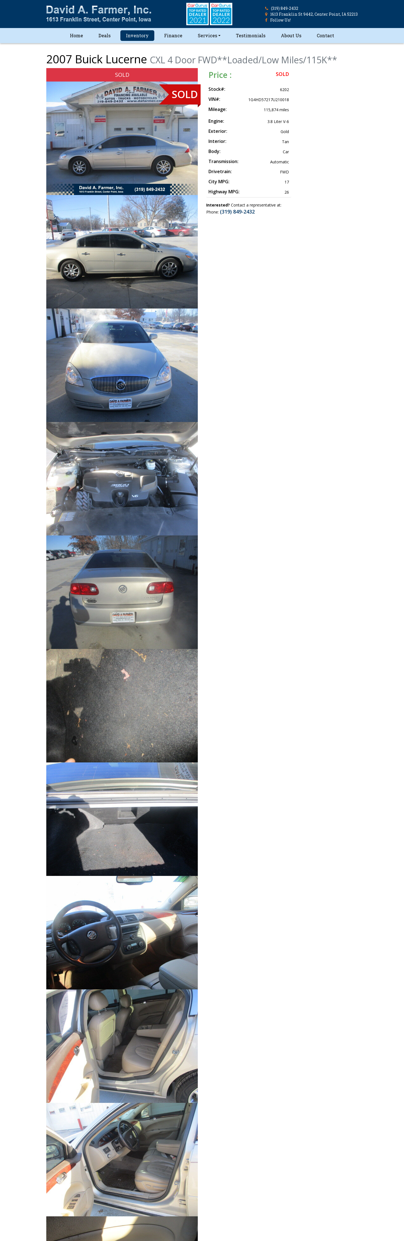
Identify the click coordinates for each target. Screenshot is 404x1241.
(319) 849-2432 (284, 8)
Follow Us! (280, 20)
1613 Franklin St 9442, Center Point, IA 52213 (314, 14)
